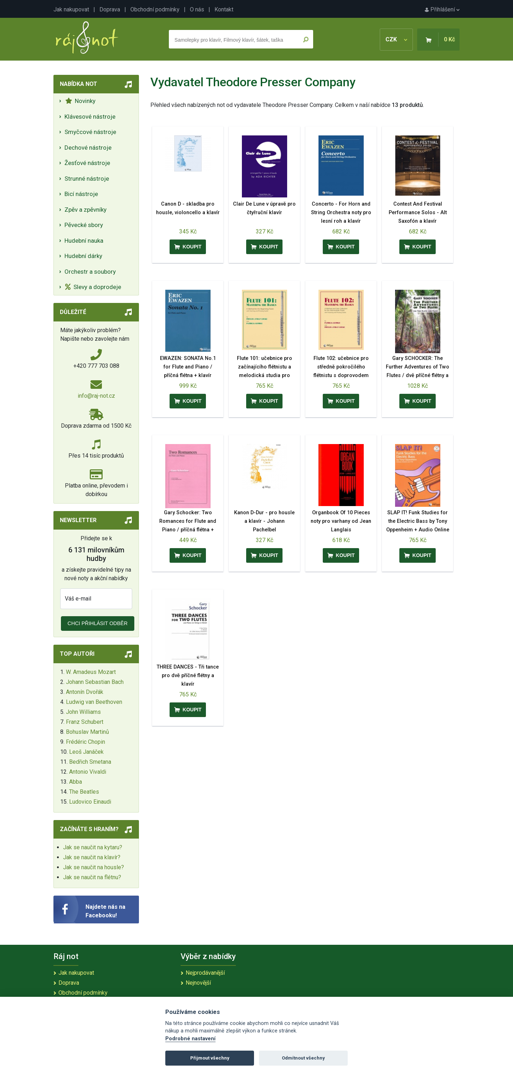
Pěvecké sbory (83, 224)
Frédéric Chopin (85, 741)
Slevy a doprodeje (93, 286)
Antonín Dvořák (84, 692)
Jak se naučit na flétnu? (92, 877)
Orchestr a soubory (90, 271)
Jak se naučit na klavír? (91, 857)
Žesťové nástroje (87, 162)
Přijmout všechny (209, 1058)
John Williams (83, 711)
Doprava (109, 9)
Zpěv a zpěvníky (85, 209)
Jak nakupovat (71, 9)
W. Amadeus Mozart (91, 672)
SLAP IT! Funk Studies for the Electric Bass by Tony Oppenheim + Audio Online (417, 521)
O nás (197, 9)
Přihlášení (442, 9)
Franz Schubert (84, 721)
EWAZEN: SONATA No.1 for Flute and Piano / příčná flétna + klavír (188, 366)
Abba (75, 781)
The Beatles (84, 791)
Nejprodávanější (205, 972)
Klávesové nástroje (89, 116)
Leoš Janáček (86, 751)
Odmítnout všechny (303, 1058)
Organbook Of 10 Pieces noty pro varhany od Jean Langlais (341, 521)
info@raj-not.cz (96, 395)
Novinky (80, 100)
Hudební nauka (83, 240)
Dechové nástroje (88, 147)
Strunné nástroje (86, 178)
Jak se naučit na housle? (93, 867)
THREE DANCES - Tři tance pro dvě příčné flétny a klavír (188, 675)
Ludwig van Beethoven (94, 702)
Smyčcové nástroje (90, 131)
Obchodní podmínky (155, 9)
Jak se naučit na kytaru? (92, 847)
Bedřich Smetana (90, 761)
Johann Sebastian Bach (95, 682)
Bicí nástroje (81, 193)
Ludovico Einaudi (90, 801)
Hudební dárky (83, 255)
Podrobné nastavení (190, 1039)
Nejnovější (198, 982)
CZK (396, 39)
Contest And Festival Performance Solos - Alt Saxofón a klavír (418, 212)
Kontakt (223, 9)
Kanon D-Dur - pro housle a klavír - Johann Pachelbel (264, 521)
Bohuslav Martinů (87, 731)
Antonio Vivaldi (87, 771)
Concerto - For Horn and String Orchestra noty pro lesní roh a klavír (341, 212)
